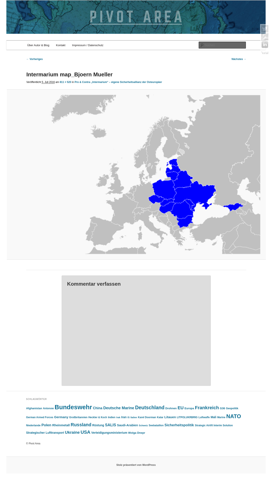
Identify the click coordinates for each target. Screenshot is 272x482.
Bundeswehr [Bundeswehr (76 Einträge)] (73, 407)
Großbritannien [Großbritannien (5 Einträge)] (78, 417)
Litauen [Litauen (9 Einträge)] (170, 417)
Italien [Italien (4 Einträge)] (133, 417)
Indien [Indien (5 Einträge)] (111, 417)
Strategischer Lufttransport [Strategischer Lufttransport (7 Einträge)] (45, 432)
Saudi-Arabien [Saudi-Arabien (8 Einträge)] (127, 425)
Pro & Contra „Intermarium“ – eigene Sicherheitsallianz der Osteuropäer (118, 82)
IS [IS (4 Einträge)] (129, 417)
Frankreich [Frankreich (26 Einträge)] (207, 407)
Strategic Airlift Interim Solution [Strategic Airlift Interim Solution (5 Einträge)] (214, 425)
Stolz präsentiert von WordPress (136, 464)
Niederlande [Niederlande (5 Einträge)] (33, 425)
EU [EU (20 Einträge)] (181, 407)
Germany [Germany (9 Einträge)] (61, 417)
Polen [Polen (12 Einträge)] (46, 425)
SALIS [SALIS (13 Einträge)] (110, 425)
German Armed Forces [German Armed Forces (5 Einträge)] (39, 417)
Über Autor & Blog (38, 45)
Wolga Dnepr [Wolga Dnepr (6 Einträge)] (136, 432)
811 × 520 (65, 82)
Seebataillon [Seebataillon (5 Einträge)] (156, 425)
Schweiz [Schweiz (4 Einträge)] (143, 425)
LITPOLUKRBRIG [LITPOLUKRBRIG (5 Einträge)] (187, 417)
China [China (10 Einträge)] (97, 408)
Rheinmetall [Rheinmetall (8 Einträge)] (61, 425)
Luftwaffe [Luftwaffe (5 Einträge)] (204, 417)
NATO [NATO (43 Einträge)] (233, 416)
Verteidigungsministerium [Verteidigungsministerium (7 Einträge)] (109, 432)
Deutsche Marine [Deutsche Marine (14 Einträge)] (118, 408)
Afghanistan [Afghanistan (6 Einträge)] (34, 408)
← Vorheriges (34, 59)
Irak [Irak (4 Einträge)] (118, 417)
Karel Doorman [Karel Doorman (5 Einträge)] (147, 417)
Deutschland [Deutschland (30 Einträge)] (149, 407)
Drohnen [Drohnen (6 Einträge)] (171, 408)
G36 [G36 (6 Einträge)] (222, 408)
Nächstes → (239, 59)
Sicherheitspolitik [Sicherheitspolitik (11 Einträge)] (179, 425)
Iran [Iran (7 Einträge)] (123, 417)
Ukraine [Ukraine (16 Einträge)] (72, 432)
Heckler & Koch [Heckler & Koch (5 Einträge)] (97, 417)
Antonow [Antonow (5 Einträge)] (48, 408)
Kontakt (60, 45)
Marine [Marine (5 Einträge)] (221, 417)
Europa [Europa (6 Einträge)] (189, 408)
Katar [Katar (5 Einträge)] (160, 417)
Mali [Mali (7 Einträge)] (213, 417)
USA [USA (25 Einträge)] (85, 432)
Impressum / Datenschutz (87, 45)
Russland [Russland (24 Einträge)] (81, 424)
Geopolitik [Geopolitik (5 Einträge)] (232, 408)
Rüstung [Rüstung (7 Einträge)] (98, 425)
